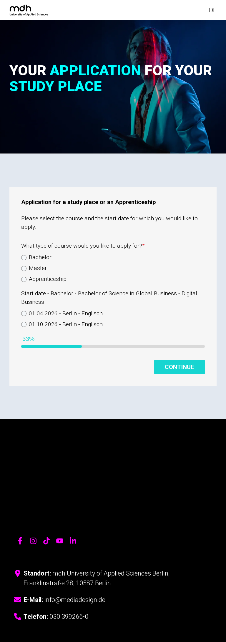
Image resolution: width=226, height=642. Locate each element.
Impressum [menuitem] (45, 608)
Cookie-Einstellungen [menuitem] (78, 608)
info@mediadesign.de (74, 549)
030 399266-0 (68, 566)
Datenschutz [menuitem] (21, 608)
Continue (179, 367)
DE (213, 10)
